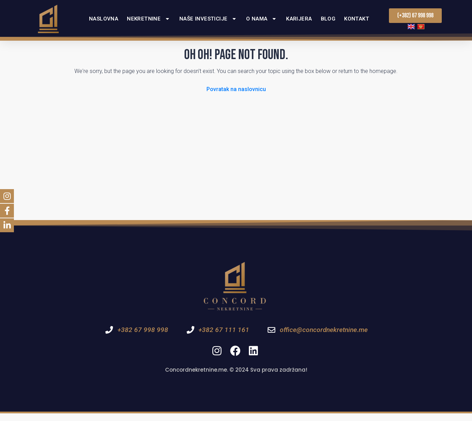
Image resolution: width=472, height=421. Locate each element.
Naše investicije (208, 19)
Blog (328, 19)
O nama (261, 19)
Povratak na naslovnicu (236, 97)
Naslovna (103, 19)
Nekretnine (149, 19)
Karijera (299, 19)
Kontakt (356, 19)
